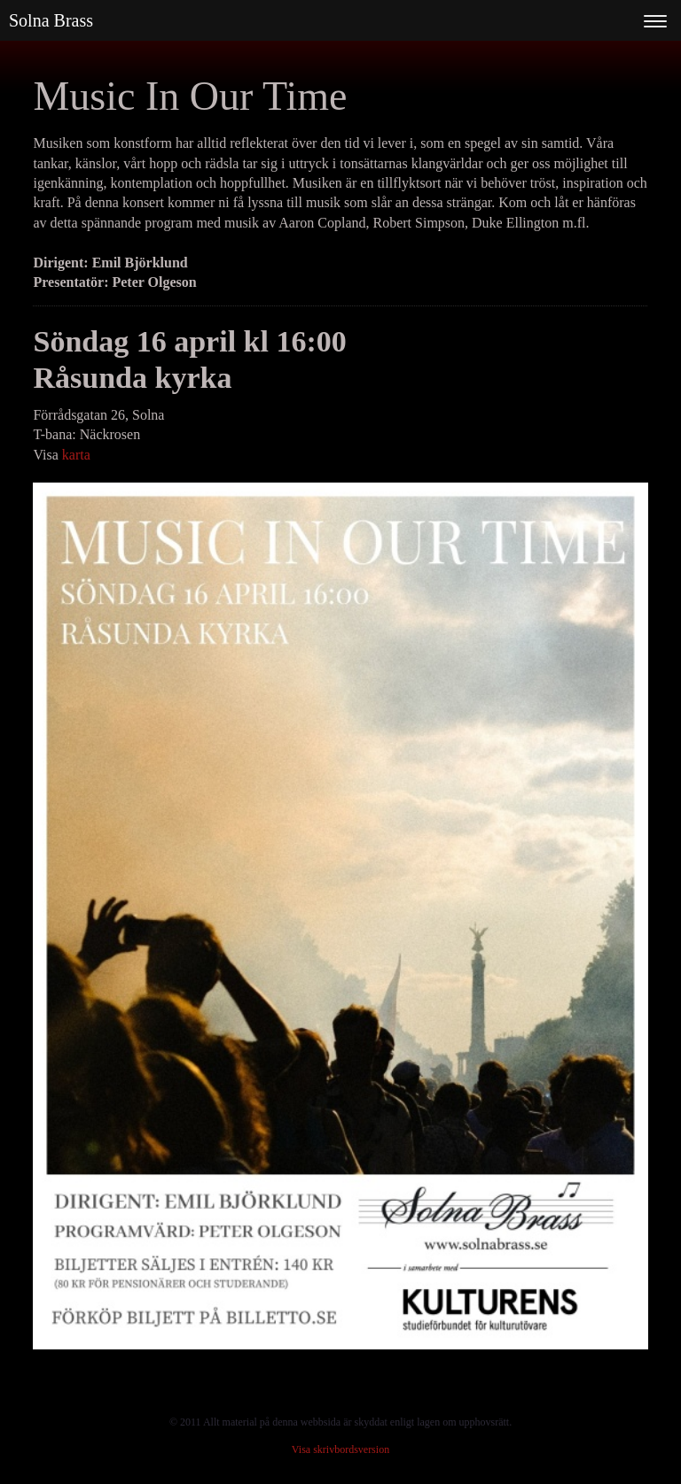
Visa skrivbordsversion (340, 1449)
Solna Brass (51, 20)
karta (76, 454)
